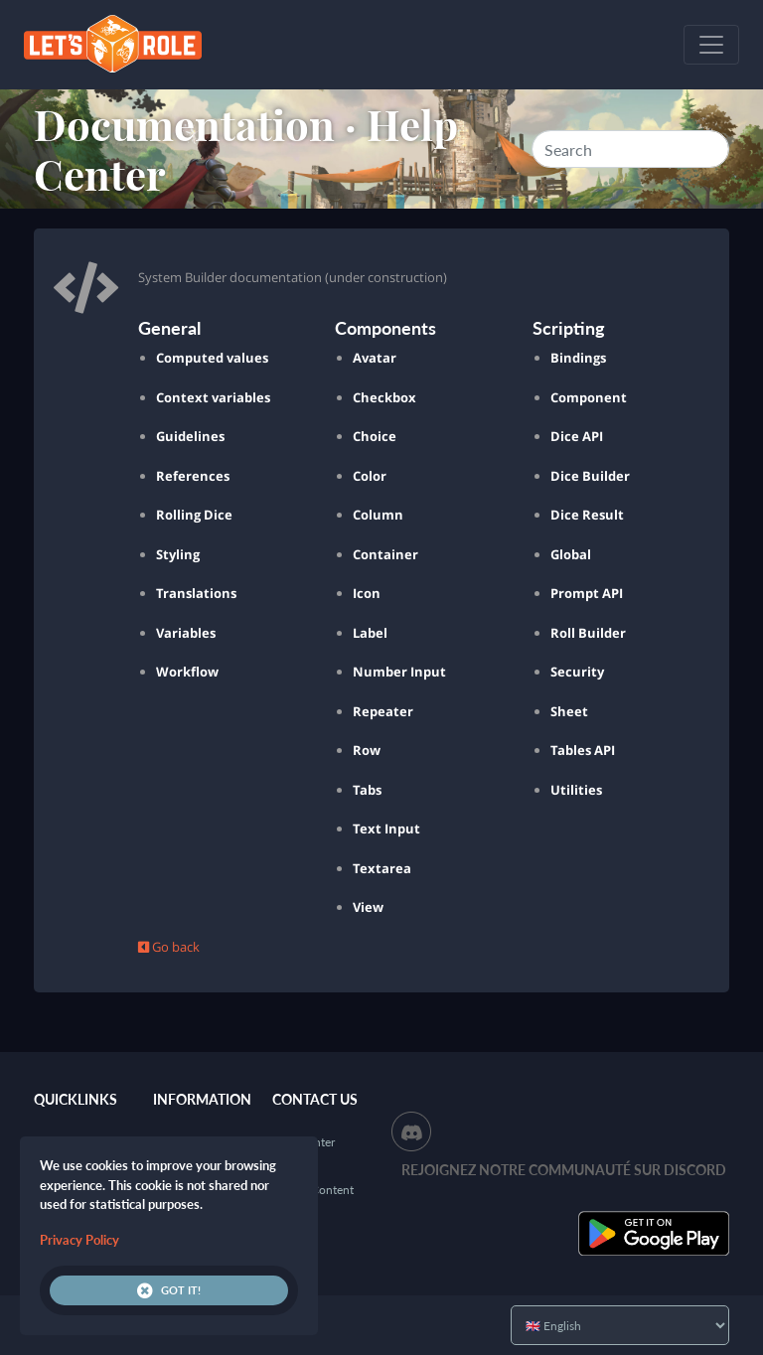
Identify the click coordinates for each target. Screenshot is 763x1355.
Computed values (212, 358)
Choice (374, 436)
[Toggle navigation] (711, 45)
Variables (186, 633)
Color (369, 476)
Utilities (576, 790)
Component (588, 397)
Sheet (569, 711)
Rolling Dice (194, 515)
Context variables (213, 397)
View (368, 907)
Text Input (386, 828)
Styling (178, 554)
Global (570, 554)
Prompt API (586, 593)
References (192, 476)
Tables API (582, 750)
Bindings (578, 358)
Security (577, 671)
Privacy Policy (79, 1240)
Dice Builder (590, 476)
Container (385, 554)
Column (378, 515)
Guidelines (190, 436)
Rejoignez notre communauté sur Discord (563, 1169)
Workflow (187, 671)
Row (367, 750)
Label (370, 633)
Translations (196, 593)
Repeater (383, 711)
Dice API (576, 436)
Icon (367, 593)
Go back (169, 947)
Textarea (382, 868)
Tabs (367, 790)
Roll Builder (588, 633)
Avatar (374, 358)
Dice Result (587, 515)
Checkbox (384, 397)
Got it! (169, 1290)
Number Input (399, 671)
